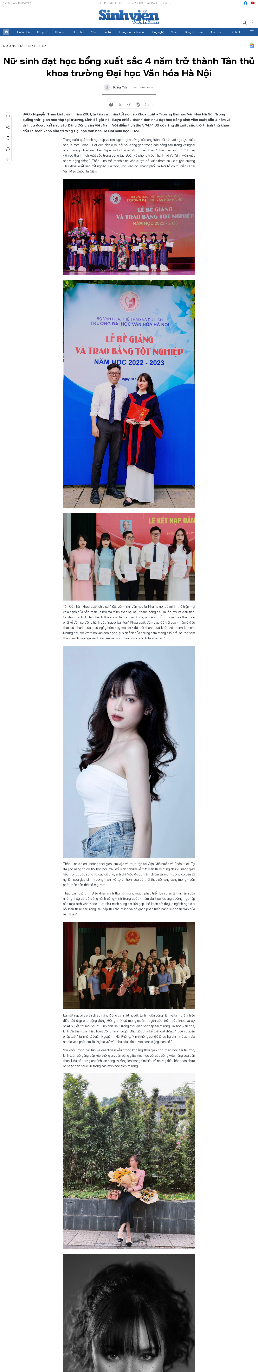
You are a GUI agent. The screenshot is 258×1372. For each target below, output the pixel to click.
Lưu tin (8, 138)
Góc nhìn (78, 32)
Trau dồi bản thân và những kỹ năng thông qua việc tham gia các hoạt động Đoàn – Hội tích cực (142, 1354)
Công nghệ (157, 32)
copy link (129, 104)
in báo (138, 104)
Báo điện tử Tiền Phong (129, 17)
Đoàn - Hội (23, 32)
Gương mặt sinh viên (131, 32)
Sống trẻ (42, 32)
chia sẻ (111, 104)
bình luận (147, 104)
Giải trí (107, 32)
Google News (252, 45)
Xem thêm (252, 32)
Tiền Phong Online (110, 3)
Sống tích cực (194, 32)
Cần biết (234, 32)
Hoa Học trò (170, 3)
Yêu (93, 32)
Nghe (8, 116)
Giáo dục (60, 32)
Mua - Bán (216, 32)
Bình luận (8, 149)
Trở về (8, 160)
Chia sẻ (8, 127)
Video (174, 32)
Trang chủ (6, 32)
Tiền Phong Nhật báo (142, 3)
